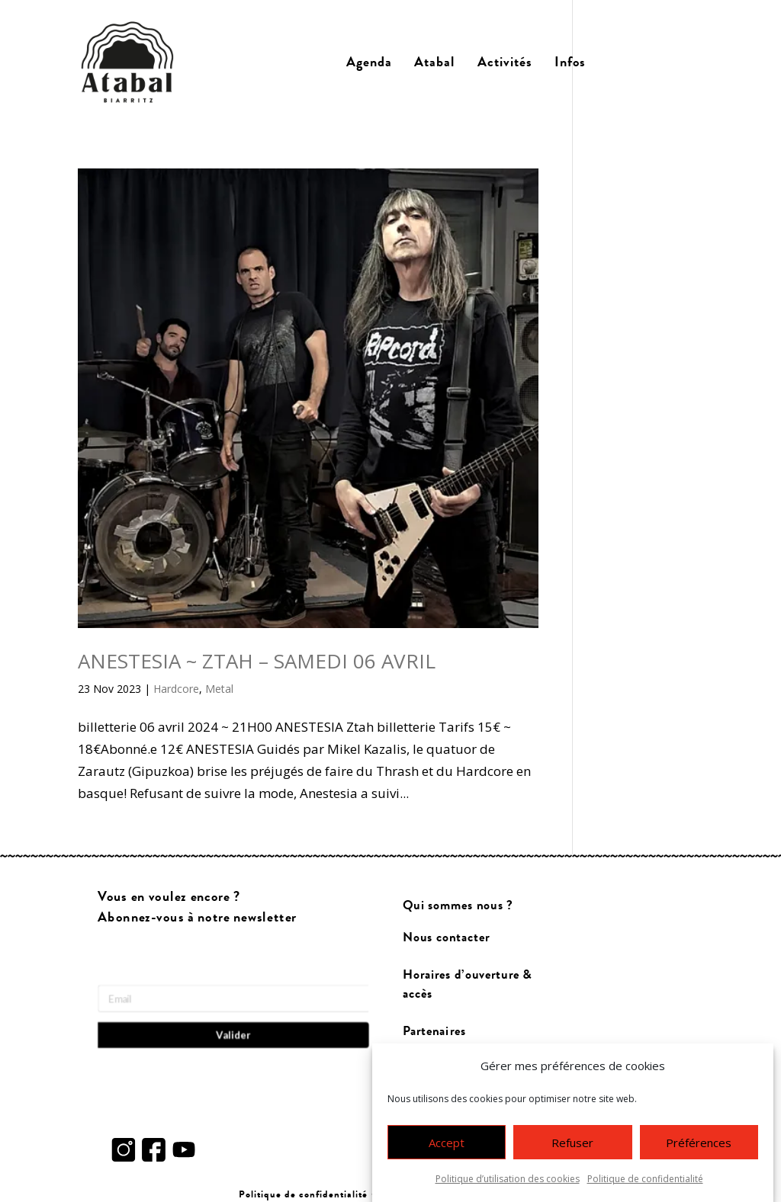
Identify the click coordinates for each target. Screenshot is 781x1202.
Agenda (369, 62)
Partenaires (434, 1030)
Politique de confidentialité (645, 1187)
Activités (504, 62)
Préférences (698, 1150)
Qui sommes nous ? (458, 905)
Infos (570, 62)
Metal (219, 688)
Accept (446, 1150)
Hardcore (176, 688)
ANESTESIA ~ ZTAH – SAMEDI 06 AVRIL (256, 661)
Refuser (572, 1150)
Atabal (434, 62)
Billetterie (650, 62)
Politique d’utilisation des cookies (507, 1187)
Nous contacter (446, 937)
